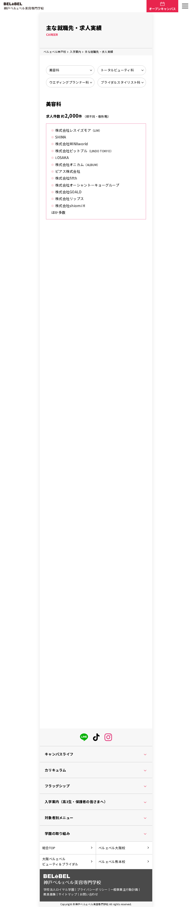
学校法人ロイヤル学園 (59, 889)
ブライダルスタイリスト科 (120, 82)
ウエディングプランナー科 (69, 82)
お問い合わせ (89, 894)
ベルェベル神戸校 (55, 52)
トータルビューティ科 (117, 70)
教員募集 (50, 894)
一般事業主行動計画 (124, 889)
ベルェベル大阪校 (111, 847)
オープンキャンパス (162, 9)
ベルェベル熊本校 (111, 861)
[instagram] (108, 736)
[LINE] (84, 736)
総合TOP (48, 847)
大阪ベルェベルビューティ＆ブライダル (60, 861)
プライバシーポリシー (92, 889)
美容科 (54, 70)
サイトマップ (67, 894)
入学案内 (75, 52)
